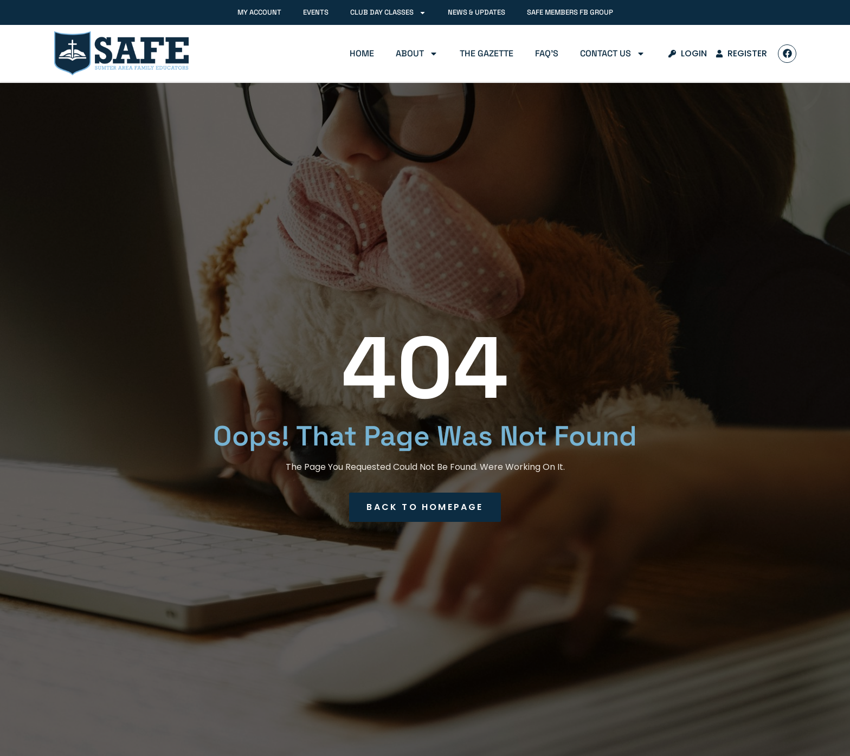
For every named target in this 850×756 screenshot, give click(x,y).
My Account (259, 12)
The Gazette (486, 53)
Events (316, 12)
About (417, 53)
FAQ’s (546, 53)
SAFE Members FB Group (570, 12)
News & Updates (476, 12)
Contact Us (612, 53)
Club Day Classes (388, 13)
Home (362, 53)
